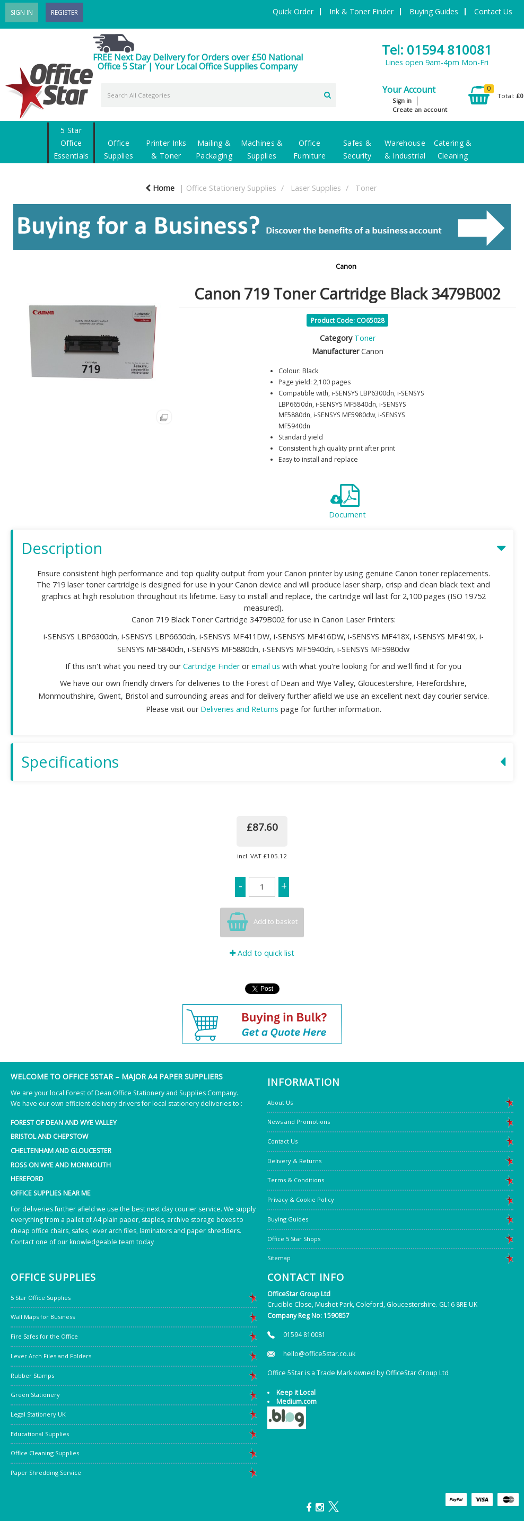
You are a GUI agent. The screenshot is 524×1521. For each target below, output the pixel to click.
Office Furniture (309, 149)
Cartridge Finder (211, 666)
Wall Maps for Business (43, 1317)
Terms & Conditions (295, 1180)
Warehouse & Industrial (405, 149)
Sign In (22, 12)
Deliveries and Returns (239, 709)
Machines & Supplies (262, 149)
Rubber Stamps (32, 1375)
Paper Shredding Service (46, 1472)
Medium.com (296, 1401)
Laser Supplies (316, 188)
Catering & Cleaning (453, 149)
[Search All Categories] (218, 95)
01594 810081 (304, 1334)
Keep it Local (296, 1392)
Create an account (419, 109)
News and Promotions (298, 1122)
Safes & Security (357, 149)
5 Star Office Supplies (41, 1298)
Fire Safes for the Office (44, 1336)
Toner (366, 188)
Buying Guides (433, 11)
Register (64, 12)
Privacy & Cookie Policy (300, 1199)
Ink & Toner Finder (361, 11)
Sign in (402, 100)
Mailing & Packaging (214, 149)
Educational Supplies (40, 1434)
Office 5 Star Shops (293, 1239)
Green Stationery (35, 1395)
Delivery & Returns (294, 1161)
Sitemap (279, 1258)
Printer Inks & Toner (166, 149)
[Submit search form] (327, 94)
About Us (280, 1102)
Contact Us (493, 11)
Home (159, 188)
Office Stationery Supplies (231, 188)
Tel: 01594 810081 (437, 49)
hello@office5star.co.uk (319, 1353)
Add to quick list (262, 953)
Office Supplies (118, 149)
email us (265, 666)
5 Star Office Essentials (71, 143)
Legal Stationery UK (38, 1414)
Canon (346, 266)
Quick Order (293, 11)
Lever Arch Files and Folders (51, 1356)
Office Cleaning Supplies (45, 1453)
